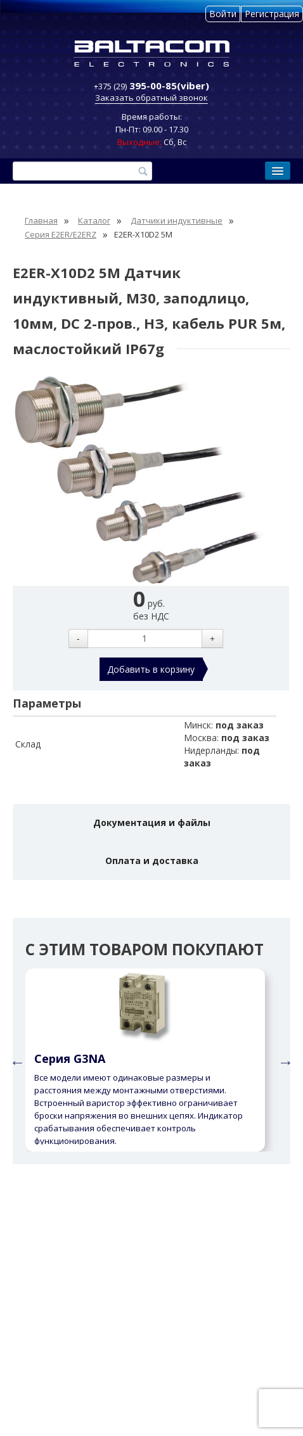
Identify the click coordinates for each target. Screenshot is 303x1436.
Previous (16, 1060)
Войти (222, 14)
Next (284, 1060)
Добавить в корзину (151, 669)
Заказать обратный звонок (151, 97)
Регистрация (272, 14)
